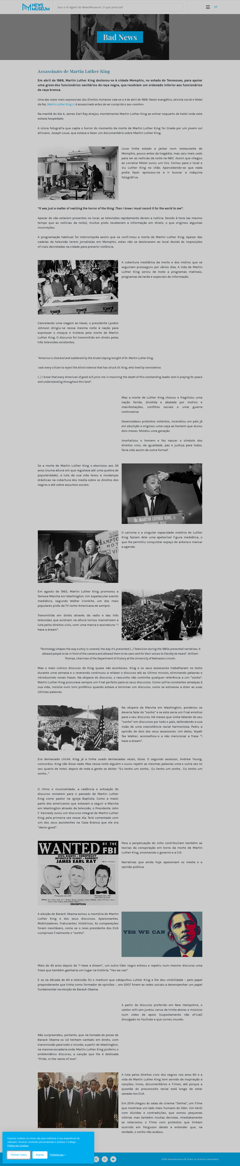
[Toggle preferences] (58, 1154)
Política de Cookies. (18, 1145)
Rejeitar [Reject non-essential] (40, 1154)
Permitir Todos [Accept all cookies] (19, 1154)
